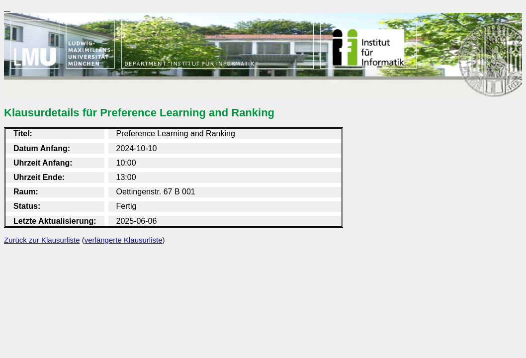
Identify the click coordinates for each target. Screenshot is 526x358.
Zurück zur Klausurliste (42, 240)
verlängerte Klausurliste (124, 240)
